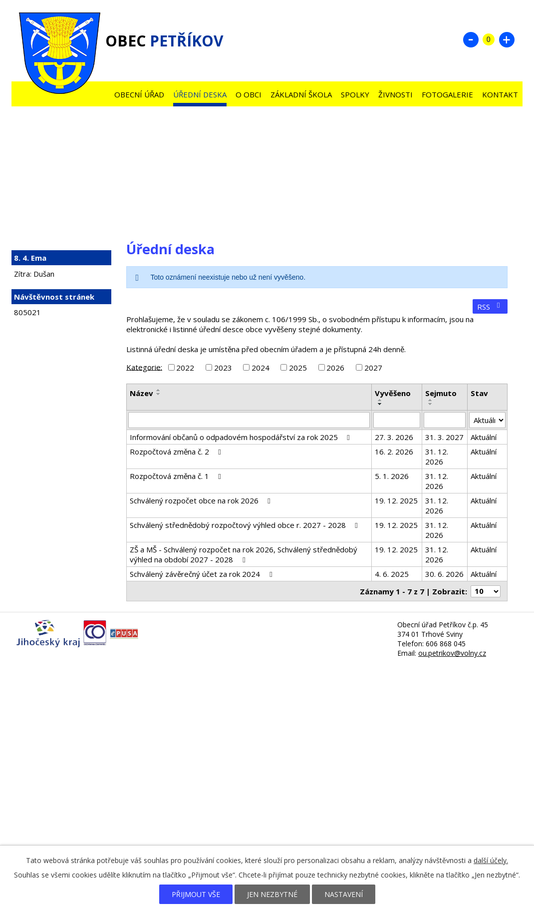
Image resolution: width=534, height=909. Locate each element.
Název (141, 393)
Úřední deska (200, 94)
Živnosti (395, 94)
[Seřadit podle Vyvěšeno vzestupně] (380, 400)
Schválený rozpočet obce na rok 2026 (201, 500)
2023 (223, 368)
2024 (260, 368)
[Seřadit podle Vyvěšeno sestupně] (380, 404)
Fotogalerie (447, 94)
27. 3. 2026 (394, 437)
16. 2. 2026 (394, 451)
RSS (490, 307)
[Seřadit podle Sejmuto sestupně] (430, 404)
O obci (249, 94)
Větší (507, 39)
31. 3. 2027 (444, 437)
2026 (335, 368)
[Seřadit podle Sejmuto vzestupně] (430, 400)
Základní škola (301, 94)
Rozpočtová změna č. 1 (177, 476)
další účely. (491, 860)
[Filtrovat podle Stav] (487, 420)
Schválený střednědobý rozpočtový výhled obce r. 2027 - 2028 (245, 525)
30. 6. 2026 (444, 574)
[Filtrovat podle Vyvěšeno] (396, 420)
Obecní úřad (139, 94)
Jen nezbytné (272, 894)
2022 (185, 368)
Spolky (355, 94)
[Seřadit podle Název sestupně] (158, 394)
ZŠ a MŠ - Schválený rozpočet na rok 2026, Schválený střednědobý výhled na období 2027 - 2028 (243, 554)
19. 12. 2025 (396, 500)
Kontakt (500, 94)
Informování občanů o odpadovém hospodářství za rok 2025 (241, 437)
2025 (298, 368)
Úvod (100, 92)
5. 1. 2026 (392, 476)
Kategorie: (144, 367)
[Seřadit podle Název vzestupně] (158, 390)
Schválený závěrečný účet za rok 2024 (202, 574)
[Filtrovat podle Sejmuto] (445, 420)
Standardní (489, 39)
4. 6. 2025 (392, 574)
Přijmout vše (196, 894)
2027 (373, 368)
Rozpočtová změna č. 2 (177, 451)
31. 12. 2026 (436, 456)
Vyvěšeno (393, 393)
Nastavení (343, 894)
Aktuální (484, 437)
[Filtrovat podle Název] (249, 420)
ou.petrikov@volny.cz (452, 653)
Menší (471, 39)
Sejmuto (441, 393)
